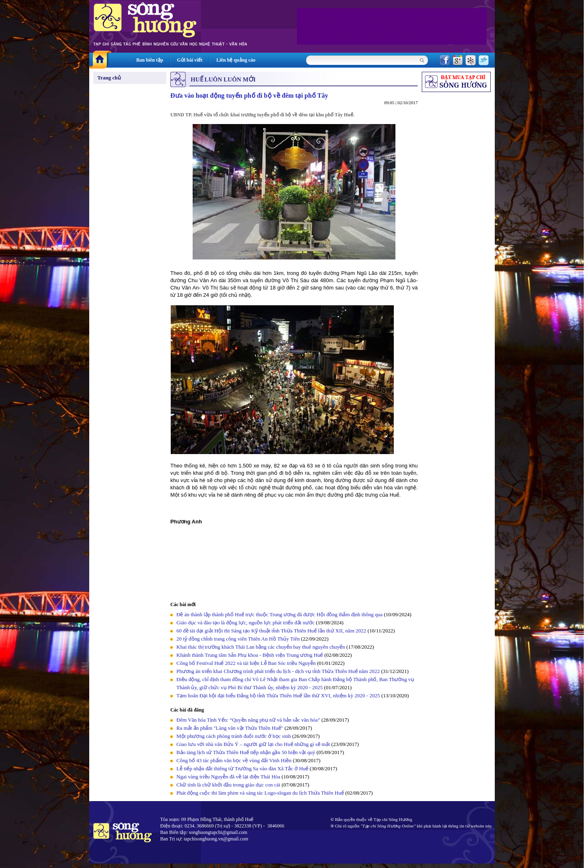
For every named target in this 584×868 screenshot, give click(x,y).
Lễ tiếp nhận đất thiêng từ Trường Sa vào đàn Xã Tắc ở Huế (242, 768)
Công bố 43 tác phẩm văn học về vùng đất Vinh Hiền (234, 760)
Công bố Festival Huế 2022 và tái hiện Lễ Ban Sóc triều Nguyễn (246, 663)
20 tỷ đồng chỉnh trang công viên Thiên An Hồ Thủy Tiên (238, 639)
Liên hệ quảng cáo (235, 60)
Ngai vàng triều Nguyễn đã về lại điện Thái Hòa (228, 777)
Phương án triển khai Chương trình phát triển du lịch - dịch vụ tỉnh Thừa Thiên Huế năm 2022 (278, 671)
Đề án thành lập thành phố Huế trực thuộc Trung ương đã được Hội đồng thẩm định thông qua (279, 614)
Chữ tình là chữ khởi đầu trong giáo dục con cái (228, 785)
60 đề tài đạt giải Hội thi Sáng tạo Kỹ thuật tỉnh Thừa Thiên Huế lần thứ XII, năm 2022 (271, 631)
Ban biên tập (149, 60)
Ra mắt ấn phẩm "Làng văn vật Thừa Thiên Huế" (229, 728)
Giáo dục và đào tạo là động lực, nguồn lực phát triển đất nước (245, 622)
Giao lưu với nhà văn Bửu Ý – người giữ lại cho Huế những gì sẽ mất (253, 744)
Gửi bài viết (189, 60)
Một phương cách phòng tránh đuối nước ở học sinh (233, 736)
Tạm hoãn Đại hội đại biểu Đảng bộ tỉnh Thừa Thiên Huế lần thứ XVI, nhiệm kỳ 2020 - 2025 (278, 695)
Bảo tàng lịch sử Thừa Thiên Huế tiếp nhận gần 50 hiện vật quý (246, 752)
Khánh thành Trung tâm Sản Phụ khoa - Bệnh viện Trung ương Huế (249, 655)
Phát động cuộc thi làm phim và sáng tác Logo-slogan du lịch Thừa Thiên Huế (260, 793)
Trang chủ (109, 78)
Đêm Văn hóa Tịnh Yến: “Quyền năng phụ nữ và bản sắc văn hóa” (248, 720)
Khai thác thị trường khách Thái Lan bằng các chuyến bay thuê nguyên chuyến (260, 647)
